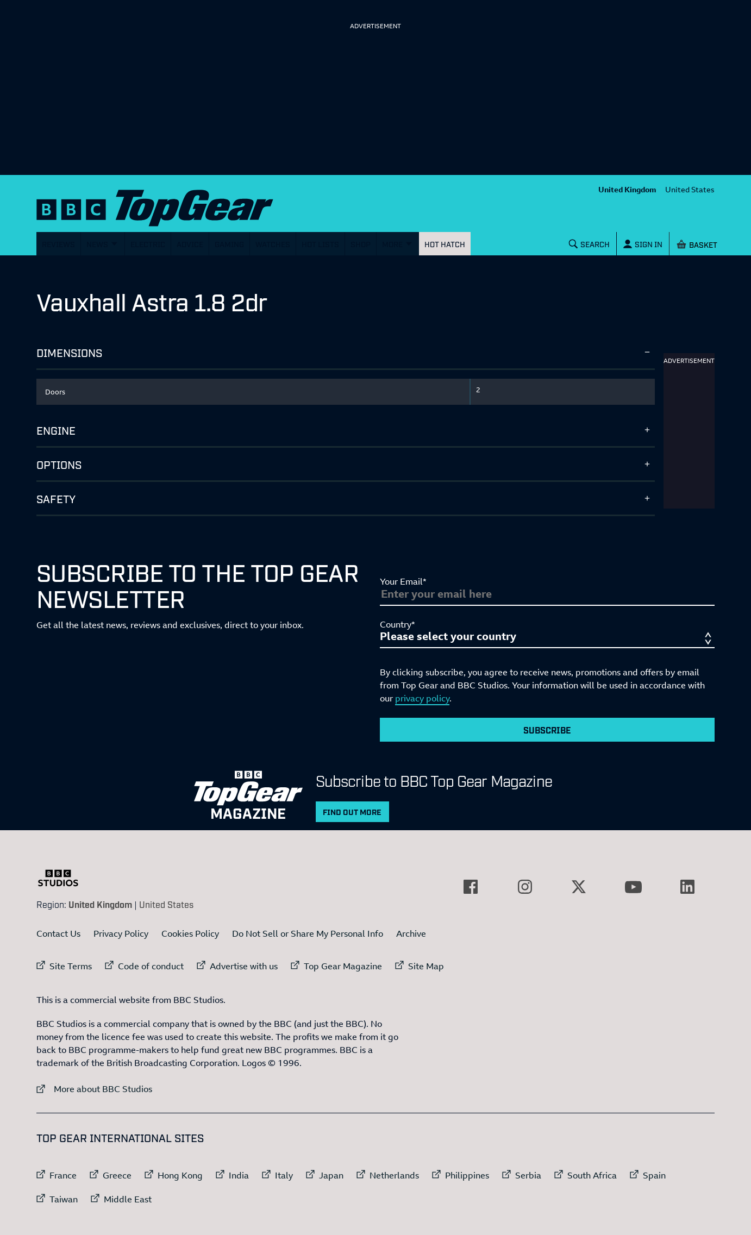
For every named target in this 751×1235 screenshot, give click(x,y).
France (63, 1175)
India (239, 1175)
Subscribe (547, 729)
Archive (411, 933)
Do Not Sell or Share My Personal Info (307, 933)
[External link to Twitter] (578, 886)
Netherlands (394, 1175)
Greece (117, 1175)
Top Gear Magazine (343, 966)
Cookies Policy (190, 933)
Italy (284, 1175)
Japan (331, 1175)
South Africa (592, 1175)
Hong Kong (180, 1175)
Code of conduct (151, 966)
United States (690, 189)
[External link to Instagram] (525, 886)
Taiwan (63, 1199)
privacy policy (422, 698)
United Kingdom (627, 189)
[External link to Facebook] (470, 886)
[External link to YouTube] (633, 886)
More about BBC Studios (94, 1088)
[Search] (589, 243)
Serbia (528, 1175)
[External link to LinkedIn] (687, 886)
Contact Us (58, 933)
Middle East (128, 1199)
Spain (654, 1175)
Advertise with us (244, 966)
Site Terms (70, 966)
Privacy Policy (120, 933)
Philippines (467, 1175)
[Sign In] (643, 243)
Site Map (426, 966)
